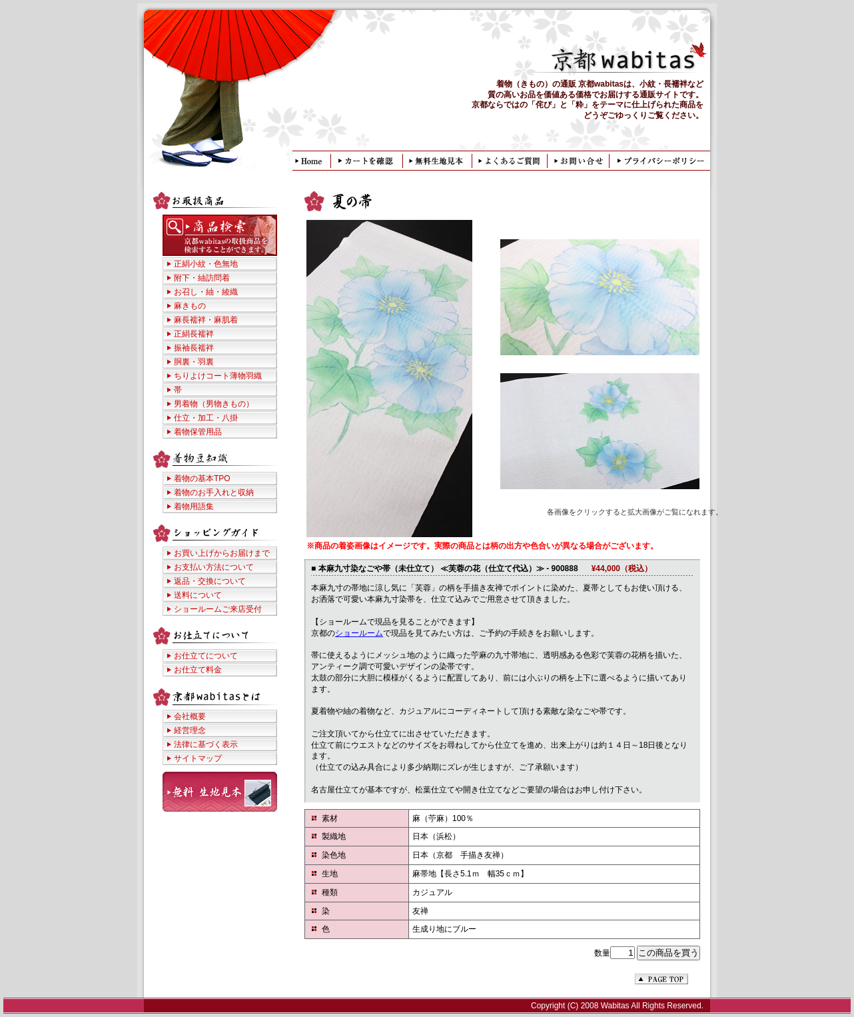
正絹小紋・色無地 (206, 264)
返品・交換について (210, 581)
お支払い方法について (214, 567)
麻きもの (190, 306)
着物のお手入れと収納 (214, 492)
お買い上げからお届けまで (222, 553)
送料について (198, 595)
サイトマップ (198, 758)
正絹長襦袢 (194, 334)
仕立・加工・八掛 (206, 418)
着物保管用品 (198, 432)
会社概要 (190, 716)
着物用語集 (194, 506)
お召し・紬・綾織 (206, 292)
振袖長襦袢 (194, 348)
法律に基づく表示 (206, 744)
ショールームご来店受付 (218, 609)
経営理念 (190, 730)
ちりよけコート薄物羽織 (218, 376)
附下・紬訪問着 (202, 278)
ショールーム (359, 633)
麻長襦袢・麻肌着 (206, 320)
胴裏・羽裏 (194, 362)
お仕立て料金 (198, 669)
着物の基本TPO (202, 478)
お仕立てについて (206, 655)
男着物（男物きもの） (214, 404)
